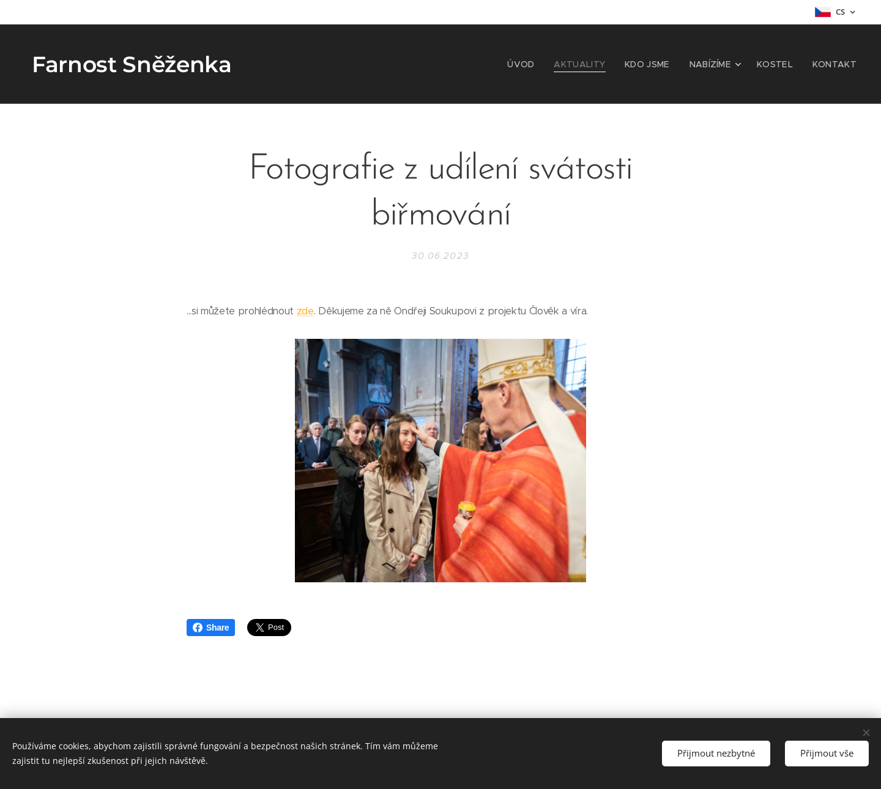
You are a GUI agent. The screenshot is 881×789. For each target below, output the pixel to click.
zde (305, 311)
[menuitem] (541, 64)
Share (211, 627)
